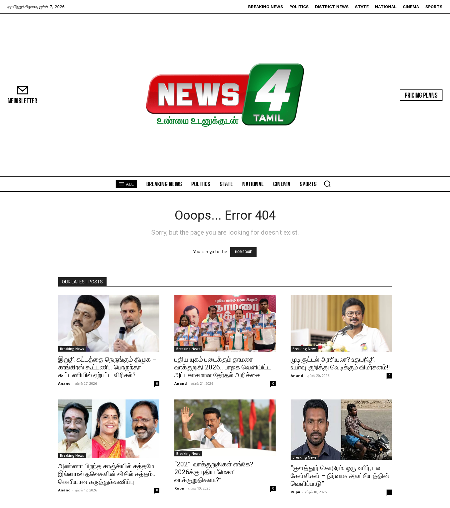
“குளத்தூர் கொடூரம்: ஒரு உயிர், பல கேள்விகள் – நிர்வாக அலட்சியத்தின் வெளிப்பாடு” (340, 475)
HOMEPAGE (243, 252)
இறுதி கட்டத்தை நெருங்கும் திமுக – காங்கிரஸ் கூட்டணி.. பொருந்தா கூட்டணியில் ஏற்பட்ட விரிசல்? (107, 367)
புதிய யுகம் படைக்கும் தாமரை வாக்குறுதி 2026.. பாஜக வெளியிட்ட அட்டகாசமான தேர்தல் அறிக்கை (222, 367)
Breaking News (72, 349)
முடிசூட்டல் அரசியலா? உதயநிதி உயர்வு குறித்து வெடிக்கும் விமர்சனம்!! (340, 363)
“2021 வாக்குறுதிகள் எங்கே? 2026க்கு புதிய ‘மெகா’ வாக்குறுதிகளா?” (213, 472)
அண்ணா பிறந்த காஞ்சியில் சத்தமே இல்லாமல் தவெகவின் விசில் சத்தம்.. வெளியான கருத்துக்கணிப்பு (107, 473)
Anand (64, 383)
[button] (327, 183)
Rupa (179, 488)
